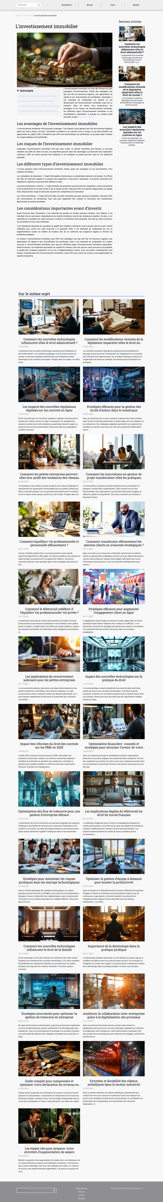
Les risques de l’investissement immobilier (36, 101)
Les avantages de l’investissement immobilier (37, 96)
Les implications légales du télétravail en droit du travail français (114, 813)
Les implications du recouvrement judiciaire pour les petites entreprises (49, 678)
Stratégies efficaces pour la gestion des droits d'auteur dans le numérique (114, 408)
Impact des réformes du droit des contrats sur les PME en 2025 (49, 745)
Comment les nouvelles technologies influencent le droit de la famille (49, 948)
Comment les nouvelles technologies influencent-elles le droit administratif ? (132, 48)
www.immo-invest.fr (86, 117)
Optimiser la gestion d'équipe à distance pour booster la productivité (114, 880)
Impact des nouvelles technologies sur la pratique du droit (113, 678)
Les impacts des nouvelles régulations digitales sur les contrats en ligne (132, 130)
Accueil (18, 15)
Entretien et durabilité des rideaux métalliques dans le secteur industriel (114, 1082)
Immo (112, 5)
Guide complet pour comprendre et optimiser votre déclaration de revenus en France (49, 1084)
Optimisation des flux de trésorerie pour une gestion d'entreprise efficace (49, 813)
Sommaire (26, 90)
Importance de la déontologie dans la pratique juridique (114, 948)
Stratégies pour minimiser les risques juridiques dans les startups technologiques (49, 880)
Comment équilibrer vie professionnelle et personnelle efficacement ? (49, 543)
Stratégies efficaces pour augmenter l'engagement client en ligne (114, 610)
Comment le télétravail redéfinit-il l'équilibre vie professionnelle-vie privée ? (49, 610)
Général (136, 5)
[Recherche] (28, 5)
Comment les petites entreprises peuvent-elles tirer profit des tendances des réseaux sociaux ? (49, 477)
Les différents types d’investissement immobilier (38, 106)
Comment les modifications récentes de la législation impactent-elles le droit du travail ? (132, 89)
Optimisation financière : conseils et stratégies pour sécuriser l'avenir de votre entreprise (114, 747)
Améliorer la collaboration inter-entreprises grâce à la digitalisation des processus (114, 1015)
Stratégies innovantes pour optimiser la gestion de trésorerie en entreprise (49, 1015)
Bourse (90, 5)
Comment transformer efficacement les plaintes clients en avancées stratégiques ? (114, 543)
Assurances (67, 5)
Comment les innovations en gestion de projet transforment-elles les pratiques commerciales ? (114, 477)
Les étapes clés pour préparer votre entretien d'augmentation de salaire (49, 1150)
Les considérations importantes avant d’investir (37, 111)
